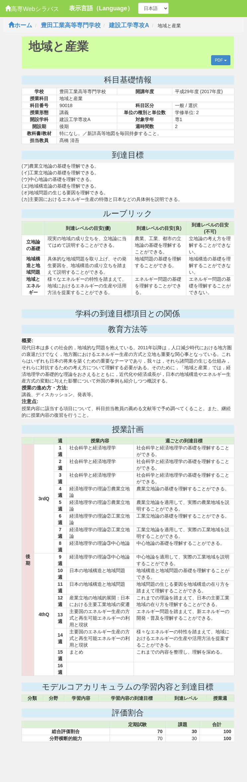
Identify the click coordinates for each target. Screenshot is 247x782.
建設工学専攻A (129, 25)
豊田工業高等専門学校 (71, 25)
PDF (220, 60)
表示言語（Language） (101, 8)
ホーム (20, 25)
